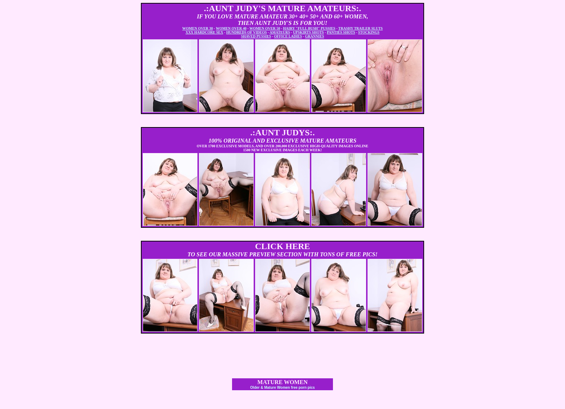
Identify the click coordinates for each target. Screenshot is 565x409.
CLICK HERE (282, 246)
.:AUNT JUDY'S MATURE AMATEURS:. (282, 8)
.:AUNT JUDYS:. (282, 132)
